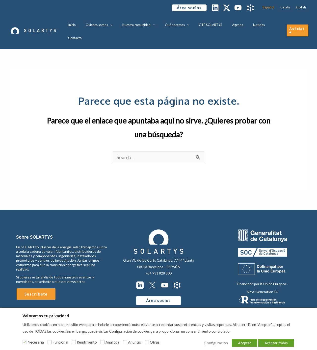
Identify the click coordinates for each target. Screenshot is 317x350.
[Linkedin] (215, 7)
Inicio (85, 23)
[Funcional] (50, 342)
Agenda (233, 23)
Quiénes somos (109, 23)
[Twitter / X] (226, 7)
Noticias (251, 23)
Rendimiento (87, 342)
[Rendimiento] (74, 342)
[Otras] (147, 342)
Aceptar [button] (242, 342)
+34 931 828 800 (158, 259)
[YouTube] (238, 7)
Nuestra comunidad (145, 23)
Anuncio (134, 342)
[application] (120, 23)
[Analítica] (103, 342)
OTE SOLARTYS (210, 23)
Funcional (60, 342)
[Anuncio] (125, 342)
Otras (154, 342)
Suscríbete (36, 279)
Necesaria (35, 342)
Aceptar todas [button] (275, 342)
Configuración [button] (208, 342)
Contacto (270, 23)
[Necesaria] (24, 342)
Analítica (112, 342)
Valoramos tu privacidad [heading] (46, 315)
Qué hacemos (180, 23)
